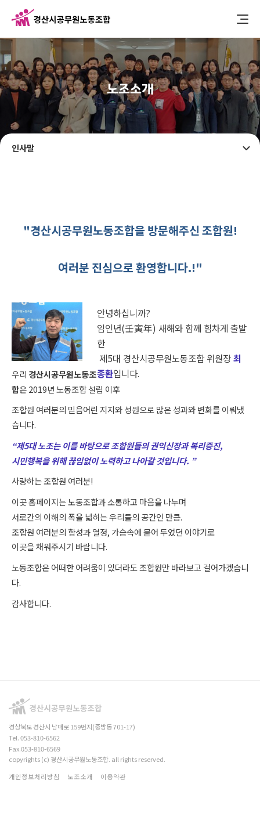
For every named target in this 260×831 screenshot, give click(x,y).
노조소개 (80, 776)
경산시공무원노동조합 (61, 19)
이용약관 (113, 776)
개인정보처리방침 (34, 776)
